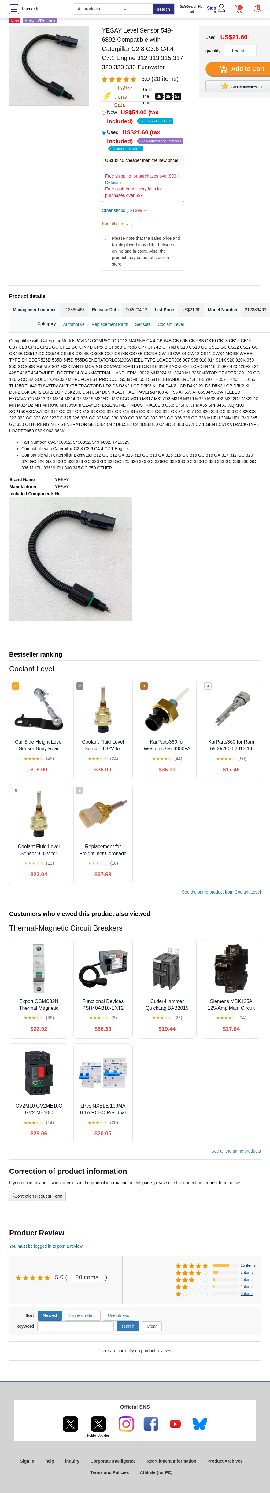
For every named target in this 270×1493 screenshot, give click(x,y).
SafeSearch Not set (192, 9)
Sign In (211, 10)
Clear (152, 1326)
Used (145, 140)
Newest (50, 1315)
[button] (257, 8)
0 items (247, 1293)
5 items (247, 1272)
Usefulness (118, 1315)
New (140, 116)
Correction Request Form (37, 1195)
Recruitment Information (171, 1461)
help (49, 1461)
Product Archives (224, 1461)
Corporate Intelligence (113, 1461)
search (163, 9)
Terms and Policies (109, 1472)
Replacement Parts (110, 324)
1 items (247, 1286)
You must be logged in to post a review (46, 1246)
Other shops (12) (124, 210)
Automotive (74, 324)
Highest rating (82, 1315)
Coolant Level (171, 324)
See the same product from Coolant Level (221, 892)
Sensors (143, 324)
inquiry (72, 1461)
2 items (247, 1279)
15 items (248, 1265)
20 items (87, 1277)
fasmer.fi (30, 8)
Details (111, 182)
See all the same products (236, 1151)
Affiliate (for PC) (156, 1472)
